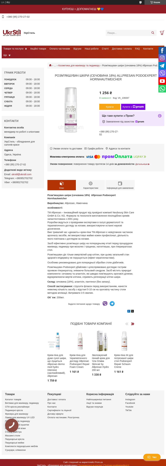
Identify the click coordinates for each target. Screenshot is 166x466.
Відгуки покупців (94, 406)
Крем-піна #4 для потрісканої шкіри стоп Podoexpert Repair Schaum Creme (123, 361)
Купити (110, 106)
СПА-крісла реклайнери (17, 406)
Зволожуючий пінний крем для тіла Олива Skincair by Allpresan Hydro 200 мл (101, 362)
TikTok (128, 410)
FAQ (137, 48)
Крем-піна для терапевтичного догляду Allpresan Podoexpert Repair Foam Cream (79, 361)
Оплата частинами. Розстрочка (63, 417)
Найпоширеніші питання (98, 399)
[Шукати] (153, 33)
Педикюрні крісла (14, 410)
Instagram (130, 399)
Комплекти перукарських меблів (21, 446)
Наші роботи (91, 48)
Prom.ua (99, 462)
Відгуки (77, 48)
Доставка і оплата (122, 48)
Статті (105, 48)
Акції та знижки (94, 403)
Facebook (130, 403)
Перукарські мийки (14, 442)
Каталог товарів (13, 399)
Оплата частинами (59, 48)
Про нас (51, 403)
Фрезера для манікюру (16, 414)
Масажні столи (12, 435)
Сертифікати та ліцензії (59, 410)
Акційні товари (38, 48)
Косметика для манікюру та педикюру (79, 65)
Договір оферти (55, 414)
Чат (152, 457)
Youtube (129, 406)
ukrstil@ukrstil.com (22, 174)
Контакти (148, 48)
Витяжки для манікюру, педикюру (22, 403)
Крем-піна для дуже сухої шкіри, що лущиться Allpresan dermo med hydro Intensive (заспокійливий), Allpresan (57, 365)
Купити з (133, 106)
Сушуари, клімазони (15, 450)
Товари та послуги (13, 48)
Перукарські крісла (14, 439)
